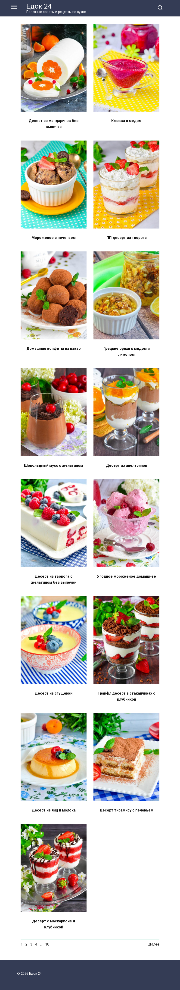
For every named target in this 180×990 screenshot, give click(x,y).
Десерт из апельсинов (126, 465)
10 (47, 944)
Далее (153, 944)
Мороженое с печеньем (53, 237)
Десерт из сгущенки (53, 693)
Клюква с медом (126, 121)
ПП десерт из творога (126, 237)
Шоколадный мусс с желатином (53, 465)
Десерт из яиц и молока (54, 810)
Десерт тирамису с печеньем (126, 810)
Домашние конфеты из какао (53, 348)
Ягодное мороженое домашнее (126, 576)
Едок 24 (39, 6)
